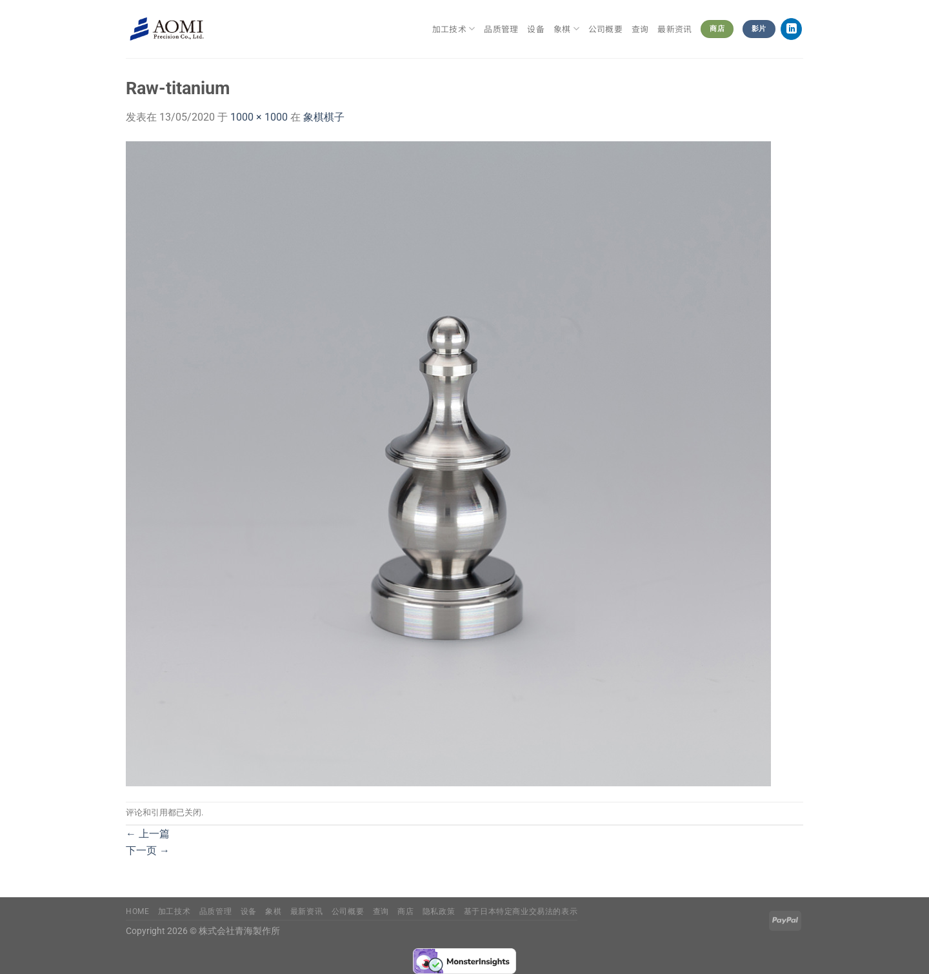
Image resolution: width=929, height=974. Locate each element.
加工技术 (453, 29)
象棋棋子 (324, 117)
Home (137, 911)
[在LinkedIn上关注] (791, 29)
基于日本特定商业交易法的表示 (521, 911)
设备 (535, 29)
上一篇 (148, 834)
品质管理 (501, 29)
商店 (405, 911)
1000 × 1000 (259, 117)
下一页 (148, 850)
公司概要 (605, 29)
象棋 (566, 29)
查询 (640, 29)
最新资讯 (674, 29)
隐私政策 (439, 911)
